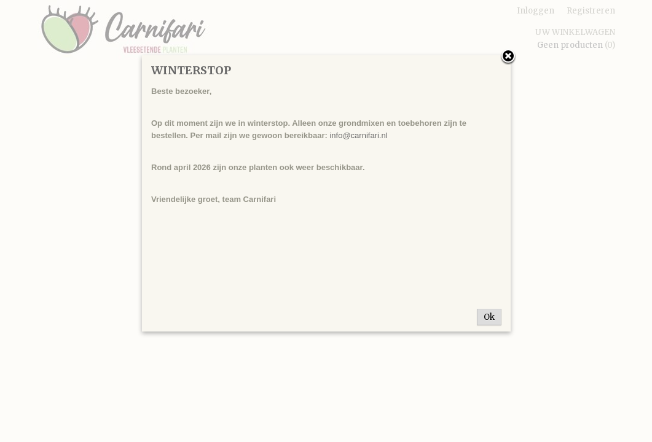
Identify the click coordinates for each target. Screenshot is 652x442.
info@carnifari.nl (358, 135)
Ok (489, 317)
